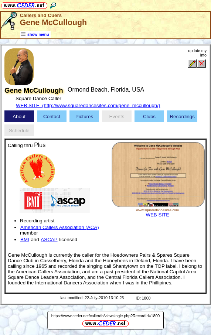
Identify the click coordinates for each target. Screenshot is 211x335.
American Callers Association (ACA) (59, 227)
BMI (24, 239)
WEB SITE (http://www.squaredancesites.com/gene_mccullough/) (88, 105)
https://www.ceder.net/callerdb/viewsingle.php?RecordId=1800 (105, 316)
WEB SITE (157, 215)
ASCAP (49, 239)
